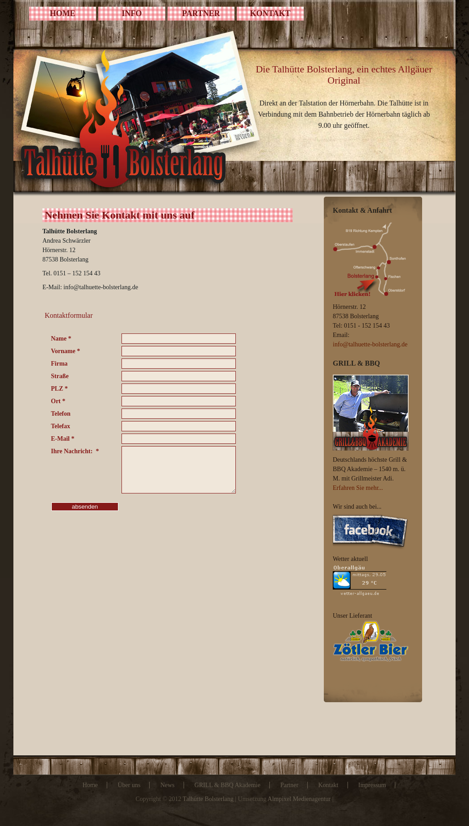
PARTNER (201, 13)
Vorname (65, 351)
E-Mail (63, 438)
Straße (60, 376)
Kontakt (328, 785)
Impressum (372, 785)
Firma (59, 363)
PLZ (59, 388)
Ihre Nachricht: (75, 451)
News (167, 785)
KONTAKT (270, 13)
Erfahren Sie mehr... (358, 488)
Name (61, 338)
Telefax (60, 426)
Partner (289, 785)
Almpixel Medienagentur (299, 799)
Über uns (128, 785)
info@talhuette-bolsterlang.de (370, 344)
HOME (62, 13)
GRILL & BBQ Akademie (227, 785)
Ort (58, 401)
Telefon (61, 413)
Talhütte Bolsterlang (208, 799)
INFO (132, 13)
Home (90, 785)
